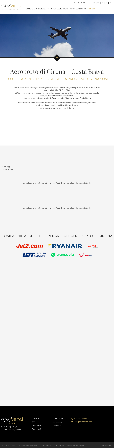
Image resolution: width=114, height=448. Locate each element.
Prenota (91, 9)
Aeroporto (57, 422)
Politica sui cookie (46, 445)
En (98, 3)
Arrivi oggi (5, 166)
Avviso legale (60, 445)
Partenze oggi (7, 169)
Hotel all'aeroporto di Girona (28, 445)
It (106, 3)
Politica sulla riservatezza (75, 445)
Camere (29, 9)
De (111, 3)
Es (90, 3)
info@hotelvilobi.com (83, 421)
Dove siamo (69, 9)
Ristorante (43, 9)
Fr (102, 3)
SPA (35, 9)
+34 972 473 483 (79, 3)
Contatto (81, 9)
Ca (94, 3)
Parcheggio (56, 9)
